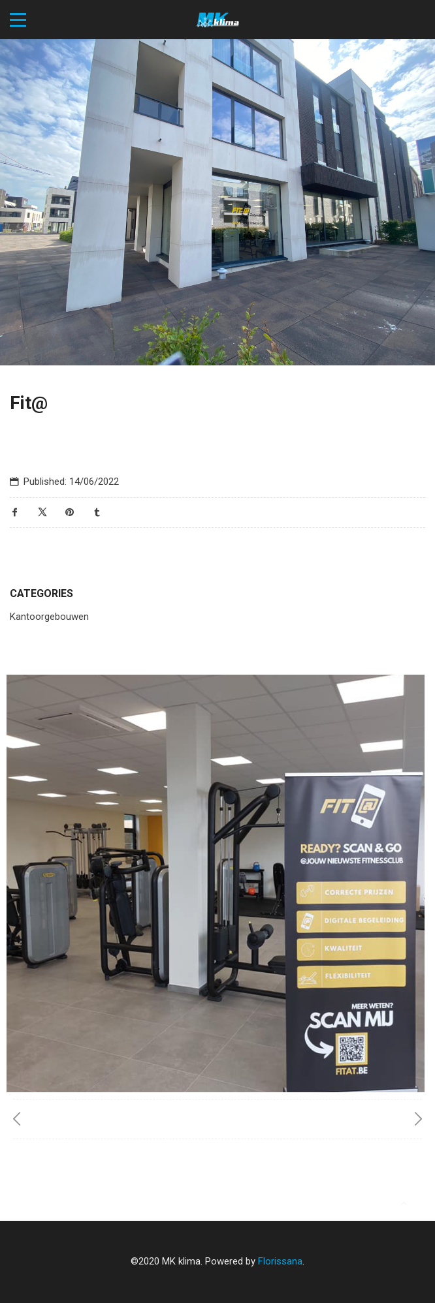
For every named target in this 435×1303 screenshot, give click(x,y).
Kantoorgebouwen (49, 616)
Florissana (280, 1261)
